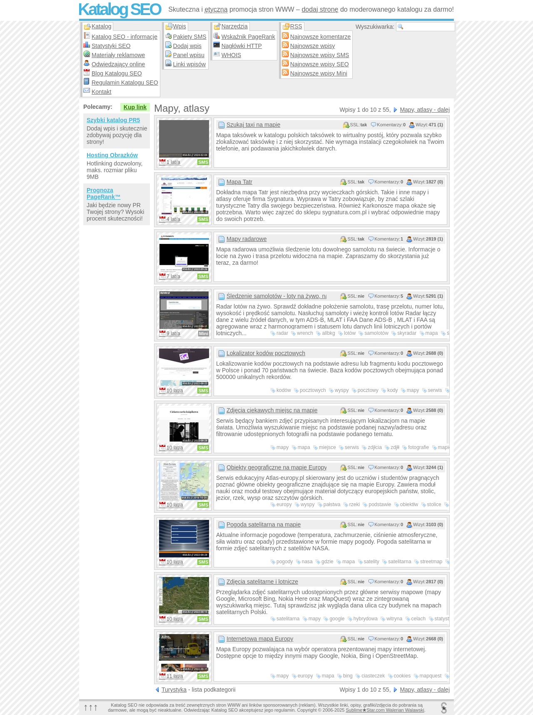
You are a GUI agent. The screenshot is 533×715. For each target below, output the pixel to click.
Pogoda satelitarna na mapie (264, 524)
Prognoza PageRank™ (104, 193)
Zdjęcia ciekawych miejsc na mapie (272, 410)
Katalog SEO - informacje (124, 36)
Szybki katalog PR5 (113, 120)
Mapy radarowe (247, 239)
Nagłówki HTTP (242, 46)
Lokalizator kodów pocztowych (266, 353)
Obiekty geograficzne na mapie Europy (276, 467)
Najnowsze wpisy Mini (318, 73)
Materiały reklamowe (118, 55)
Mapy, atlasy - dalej (425, 109)
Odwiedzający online (118, 64)
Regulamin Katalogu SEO (125, 82)
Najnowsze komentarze (320, 36)
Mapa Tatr (239, 181)
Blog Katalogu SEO (117, 73)
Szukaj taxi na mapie (253, 124)
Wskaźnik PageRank (248, 36)
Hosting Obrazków (112, 155)
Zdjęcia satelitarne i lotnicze (262, 581)
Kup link (135, 107)
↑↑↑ (90, 706)
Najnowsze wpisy (312, 46)
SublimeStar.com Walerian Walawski (385, 709)
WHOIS (231, 55)
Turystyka (174, 689)
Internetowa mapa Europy (260, 638)
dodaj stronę (319, 9)
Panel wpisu (189, 55)
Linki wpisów (189, 64)
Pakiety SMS (190, 36)
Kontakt (101, 91)
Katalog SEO (119, 9)
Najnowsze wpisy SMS (319, 55)
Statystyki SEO (111, 46)
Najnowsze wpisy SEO (319, 64)
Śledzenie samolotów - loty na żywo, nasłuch (276, 296)
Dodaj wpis (187, 46)
